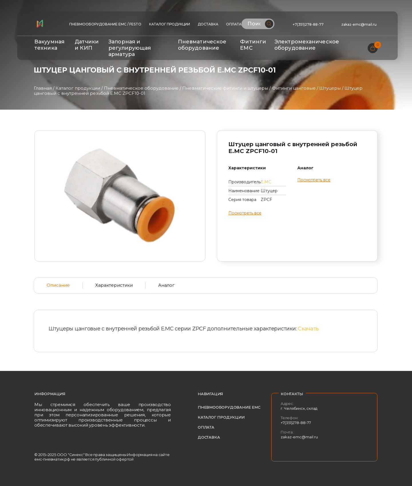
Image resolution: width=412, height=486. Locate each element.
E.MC (266, 181)
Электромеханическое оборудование (306, 45)
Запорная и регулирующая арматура (129, 48)
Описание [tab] (58, 285)
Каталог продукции (169, 24)
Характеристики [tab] (114, 285)
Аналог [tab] (166, 285)
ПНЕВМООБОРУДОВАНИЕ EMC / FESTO (105, 24)
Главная (43, 88)
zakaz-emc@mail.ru (359, 24)
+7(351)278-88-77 (308, 24)
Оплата (233, 24)
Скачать (308, 329)
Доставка (208, 24)
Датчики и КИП (87, 45)
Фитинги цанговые (294, 88)
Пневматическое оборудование (202, 45)
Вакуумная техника (49, 45)
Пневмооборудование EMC (229, 407)
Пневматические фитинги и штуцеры (225, 88)
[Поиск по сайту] (258, 24)
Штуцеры (330, 88)
